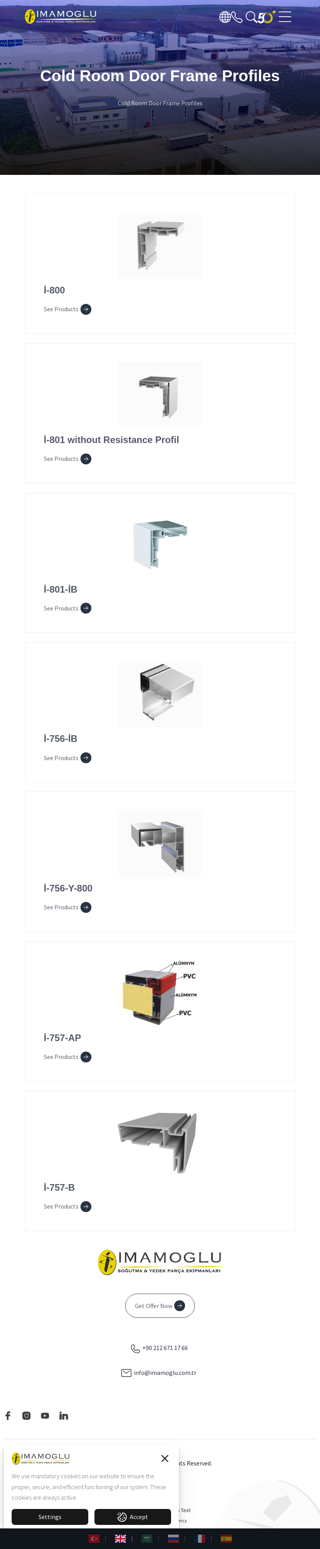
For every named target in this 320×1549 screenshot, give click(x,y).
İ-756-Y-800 (68, 888)
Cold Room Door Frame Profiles (160, 103)
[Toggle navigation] (286, 16)
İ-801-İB (61, 589)
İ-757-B (59, 1187)
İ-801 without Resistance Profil (111, 439)
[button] (165, 1458)
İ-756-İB (61, 738)
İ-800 (54, 290)
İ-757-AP (62, 1038)
